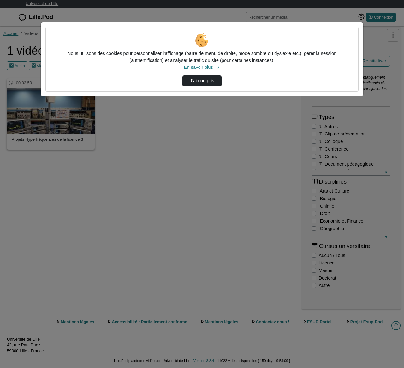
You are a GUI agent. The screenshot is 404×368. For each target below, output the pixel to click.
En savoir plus (202, 67)
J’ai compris (202, 80)
